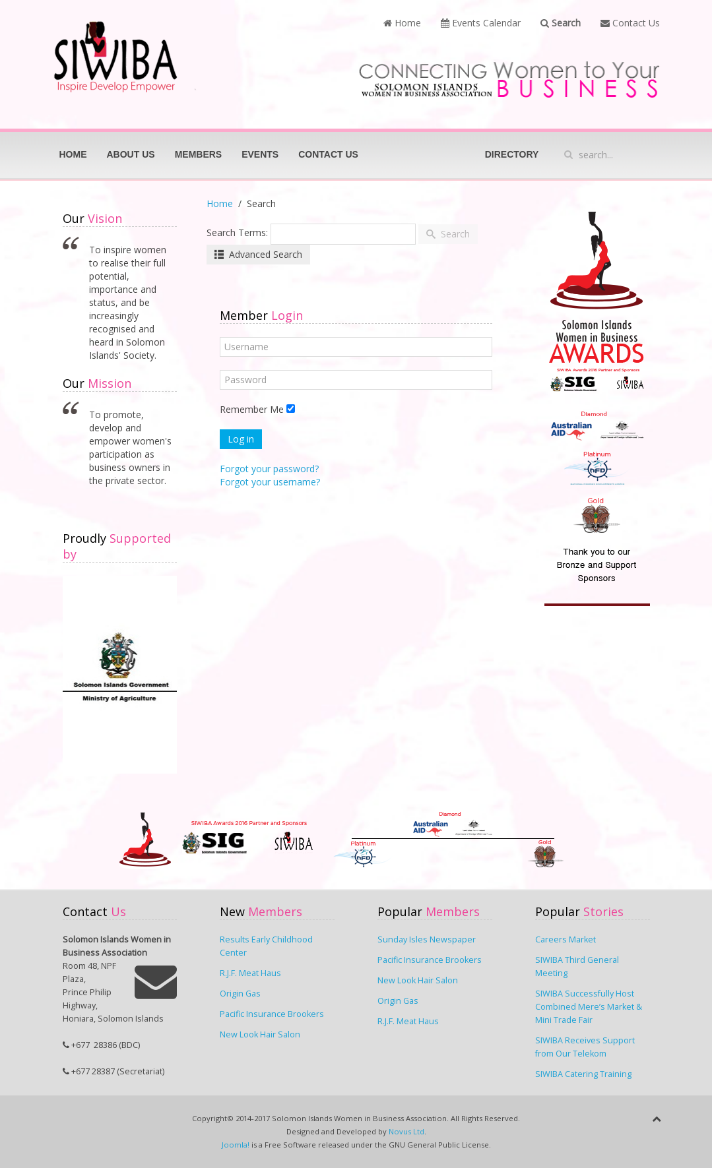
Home (402, 22)
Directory (512, 154)
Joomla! (235, 1145)
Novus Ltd (406, 1131)
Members (198, 154)
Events (260, 154)
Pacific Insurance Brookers (272, 1014)
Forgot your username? (270, 482)
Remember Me (252, 409)
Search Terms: (237, 232)
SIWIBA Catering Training (583, 1074)
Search (560, 22)
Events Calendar (481, 22)
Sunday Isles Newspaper (426, 939)
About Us (131, 154)
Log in (241, 439)
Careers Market (565, 939)
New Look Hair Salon (260, 1034)
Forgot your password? (269, 468)
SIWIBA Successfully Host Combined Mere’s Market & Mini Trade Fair (588, 1007)
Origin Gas (240, 993)
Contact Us (630, 22)
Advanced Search (258, 254)
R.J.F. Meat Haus (250, 973)
